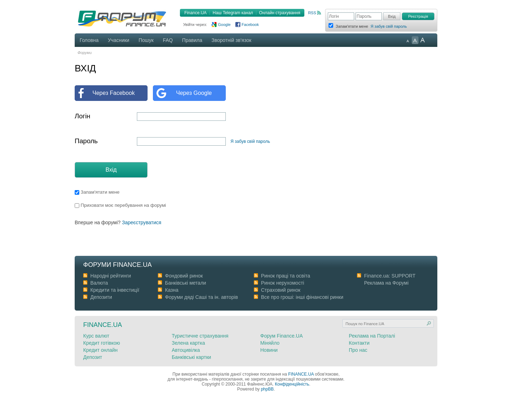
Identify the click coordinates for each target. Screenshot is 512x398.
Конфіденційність (292, 384)
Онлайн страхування (279, 12)
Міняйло (269, 343)
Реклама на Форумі (386, 283)
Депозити (101, 297)
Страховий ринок (280, 290)
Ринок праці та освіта (285, 276)
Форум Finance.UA (281, 336)
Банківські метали (185, 283)
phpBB (267, 389)
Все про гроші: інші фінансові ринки (302, 297)
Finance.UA (195, 12)
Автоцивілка (186, 350)
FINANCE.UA (301, 374)
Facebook (250, 24)
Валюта (99, 283)
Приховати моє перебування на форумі (120, 205)
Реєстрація (418, 16)
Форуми (85, 52)
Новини (269, 350)
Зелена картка (188, 343)
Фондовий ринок (184, 276)
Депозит (92, 357)
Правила (192, 40)
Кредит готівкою (101, 343)
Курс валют (96, 336)
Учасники (118, 40)
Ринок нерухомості (282, 283)
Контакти (359, 343)
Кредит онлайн (100, 350)
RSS (312, 13)
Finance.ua (102, 324)
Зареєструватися (141, 222)
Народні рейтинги (110, 276)
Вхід (111, 170)
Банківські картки (191, 357)
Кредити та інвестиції (114, 290)
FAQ (168, 40)
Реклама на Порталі (372, 336)
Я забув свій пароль (388, 26)
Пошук (146, 40)
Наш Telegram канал (233, 12)
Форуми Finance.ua (117, 264)
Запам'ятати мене (97, 192)
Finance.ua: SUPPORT (389, 276)
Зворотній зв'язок (231, 40)
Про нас (358, 350)
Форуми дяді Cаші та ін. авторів (201, 297)
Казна (171, 290)
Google (224, 24)
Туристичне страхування (200, 336)
